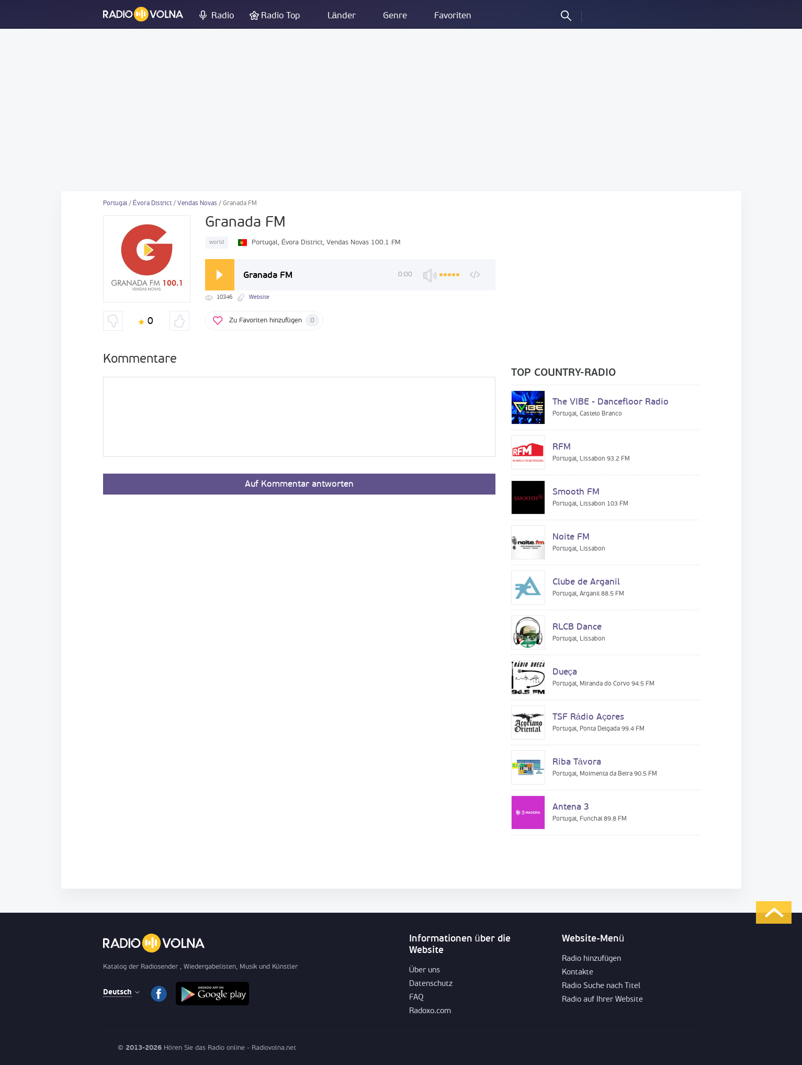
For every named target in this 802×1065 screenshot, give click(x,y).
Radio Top (280, 16)
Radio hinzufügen (591, 959)
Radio (222, 16)
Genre (395, 16)
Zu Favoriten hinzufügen (274, 320)
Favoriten (452, 16)
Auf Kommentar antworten (299, 484)
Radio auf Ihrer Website (602, 1000)
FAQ (416, 998)
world (216, 242)
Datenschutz (431, 984)
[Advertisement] (401, 110)
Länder (341, 16)
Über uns (424, 970)
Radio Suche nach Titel (601, 986)
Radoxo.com (430, 1011)
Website (259, 297)
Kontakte (577, 973)
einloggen (598, 15)
